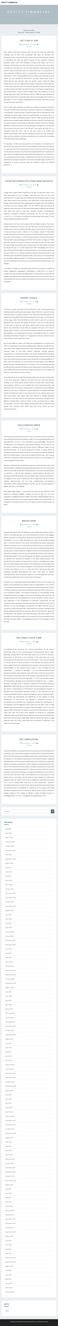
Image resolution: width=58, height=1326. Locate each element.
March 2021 (9, 885)
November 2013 (10, 1172)
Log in (7, 1311)
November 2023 (10, 850)
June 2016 (8, 1099)
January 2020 (9, 936)
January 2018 (9, 1017)
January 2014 (9, 1163)
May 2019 (8, 953)
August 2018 (9, 987)
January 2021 (9, 889)
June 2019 (8, 949)
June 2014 (8, 1142)
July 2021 (8, 867)
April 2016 (8, 1107)
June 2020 (8, 919)
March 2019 (9, 962)
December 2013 (10, 1168)
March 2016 (9, 1112)
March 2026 (9, 837)
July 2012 (8, 1240)
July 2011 (8, 1270)
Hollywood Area (29, 425)
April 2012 (8, 1253)
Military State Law (29, 637)
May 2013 (8, 1198)
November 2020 (10, 897)
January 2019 (9, 966)
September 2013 (10, 1180)
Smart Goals (29, 297)
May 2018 (8, 1000)
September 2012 (10, 1232)
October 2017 (9, 1030)
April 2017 (8, 1056)
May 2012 (8, 1249)
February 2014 (9, 1159)
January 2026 (9, 846)
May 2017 (8, 1052)
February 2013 (9, 1210)
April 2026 (8, 833)
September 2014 (10, 1133)
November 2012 (10, 1223)
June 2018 (8, 996)
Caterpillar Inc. (9, 216)
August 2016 (9, 1090)
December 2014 (10, 1120)
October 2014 (9, 1129)
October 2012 (9, 1228)
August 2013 (9, 1185)
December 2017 (10, 1022)
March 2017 (9, 1060)
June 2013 (8, 1193)
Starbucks (17, 84)
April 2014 (8, 1150)
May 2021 (8, 876)
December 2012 (10, 1219)
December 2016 (10, 1073)
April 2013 (8, 1202)
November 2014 (10, 1125)
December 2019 (10, 940)
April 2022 (8, 855)
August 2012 (9, 1236)
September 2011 (10, 1262)
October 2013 (9, 1176)
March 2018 (9, 1009)
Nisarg (46, 1322)
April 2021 (8, 880)
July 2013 (8, 1189)
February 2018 (9, 1013)
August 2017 (9, 1039)
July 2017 (8, 1043)
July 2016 (8, 1095)
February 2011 (9, 1292)
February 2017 (9, 1065)
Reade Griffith (47, 707)
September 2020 (10, 906)
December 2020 (10, 893)
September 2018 (10, 983)
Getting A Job (29, 40)
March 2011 (9, 1288)
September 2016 (10, 1086)
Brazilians (29, 520)
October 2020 (9, 902)
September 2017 (10, 1035)
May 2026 (8, 829)
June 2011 (8, 1275)
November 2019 (10, 945)
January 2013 (9, 1215)
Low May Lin (18, 442)
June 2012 (8, 1245)
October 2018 (9, 979)
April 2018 (8, 1005)
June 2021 (8, 872)
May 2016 (8, 1103)
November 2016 (10, 1078)
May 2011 (8, 1279)
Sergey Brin (40, 322)
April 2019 (8, 958)
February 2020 (9, 932)
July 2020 (8, 915)
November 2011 (10, 1258)
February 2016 (9, 1116)
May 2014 (8, 1146)
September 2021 (10, 859)
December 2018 (10, 970)
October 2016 (9, 1082)
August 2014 (9, 1138)
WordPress (33, 1322)
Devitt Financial (9, 2)
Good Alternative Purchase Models (29, 181)
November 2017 (10, 1026)
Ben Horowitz (14, 540)
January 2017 (9, 1069)
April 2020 (8, 927)
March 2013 (9, 1206)
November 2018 (10, 975)
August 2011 (9, 1266)
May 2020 (8, 923)
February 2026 (9, 842)
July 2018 (8, 992)
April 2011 (8, 1283)
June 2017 (8, 1048)
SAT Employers (29, 739)
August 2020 (9, 910)
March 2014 (9, 1155)
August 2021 (9, 863)
